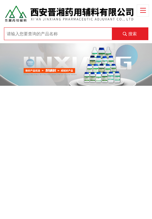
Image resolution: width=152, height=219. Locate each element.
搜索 (132, 33)
